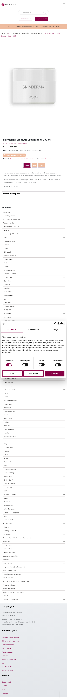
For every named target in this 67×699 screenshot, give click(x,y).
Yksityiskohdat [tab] (33, 330)
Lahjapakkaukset (9, 552)
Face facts (7, 303)
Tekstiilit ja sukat (9, 589)
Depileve (7, 288)
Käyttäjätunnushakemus (10, 637)
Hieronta (6, 527)
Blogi (4, 689)
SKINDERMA (8, 480)
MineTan (7, 415)
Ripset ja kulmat (9, 585)
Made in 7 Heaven (10, 400)
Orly (5, 444)
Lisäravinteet (7, 549)
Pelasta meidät (8, 223)
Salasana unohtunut (9, 659)
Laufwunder (8, 386)
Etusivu (4, 33)
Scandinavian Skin (10, 469)
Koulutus (5, 693)
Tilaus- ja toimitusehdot (10, 641)
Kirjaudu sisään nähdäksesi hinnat (15, 143)
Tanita (6, 498)
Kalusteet (6, 542)
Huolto (4, 686)
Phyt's (6, 455)
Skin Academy (9, 473)
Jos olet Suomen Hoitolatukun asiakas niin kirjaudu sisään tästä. (33, 27)
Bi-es (6, 248)
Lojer (6, 397)
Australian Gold (9, 241)
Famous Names (9, 306)
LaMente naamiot (10, 379)
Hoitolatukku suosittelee (11, 219)
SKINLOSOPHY (9, 484)
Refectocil (7, 462)
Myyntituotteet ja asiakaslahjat (14, 567)
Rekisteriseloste (7, 652)
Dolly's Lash (8, 292)
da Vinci (7, 284)
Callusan (7, 266)
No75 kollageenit (10, 436)
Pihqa (6, 458)
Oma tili (5, 656)
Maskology (8, 404)
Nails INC (7, 426)
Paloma (7, 451)
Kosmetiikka (7, 523)
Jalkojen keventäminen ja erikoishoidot (17, 538)
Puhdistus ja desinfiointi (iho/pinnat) (16, 581)
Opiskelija (6, 230)
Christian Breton (10, 274)
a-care (6, 237)
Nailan (6, 422)
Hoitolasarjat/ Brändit (10, 234)
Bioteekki (7, 252)
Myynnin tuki (7, 563)
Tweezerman (8, 505)
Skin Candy (8, 476)
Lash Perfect (8, 382)
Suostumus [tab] (12, 330)
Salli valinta (33, 373)
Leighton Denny (10, 389)
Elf (5, 299)
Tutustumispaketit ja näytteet (13, 592)
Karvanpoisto (7, 545)
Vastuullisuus (6, 648)
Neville (6, 433)
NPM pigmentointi (9, 570)
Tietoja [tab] (55, 330)
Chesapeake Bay (10, 270)
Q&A (3, 663)
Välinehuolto (7, 596)
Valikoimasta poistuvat (11, 227)
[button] (61, 45)
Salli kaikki (54, 373)
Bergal (6, 245)
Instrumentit (7, 534)
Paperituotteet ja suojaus (12, 574)
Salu (5, 466)
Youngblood (8, 520)
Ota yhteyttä (6, 682)
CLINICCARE (8, 277)
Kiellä (12, 373)
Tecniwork (7, 502)
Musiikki (6, 560)
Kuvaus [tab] (27, 165)
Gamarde (7, 317)
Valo (5, 516)
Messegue (7, 408)
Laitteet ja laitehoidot (10, 556)
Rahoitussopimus (8, 645)
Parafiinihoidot (8, 578)
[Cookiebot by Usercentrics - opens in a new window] (56, 323)
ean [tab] (34, 165)
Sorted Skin (8, 487)
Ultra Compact (9, 509)
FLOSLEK (7, 310)
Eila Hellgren (8, 295)
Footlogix (7, 313)
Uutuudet (6, 212)
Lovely (6, 393)
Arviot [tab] (42, 165)
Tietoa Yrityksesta (8, 670)
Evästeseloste (7, 667)
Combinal (7, 281)
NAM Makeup (9, 429)
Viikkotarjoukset (9, 216)
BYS (5, 263)
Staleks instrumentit (11, 494)
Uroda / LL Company (11, 513)
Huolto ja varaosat (9, 531)
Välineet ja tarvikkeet (10, 599)
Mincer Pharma (9, 411)
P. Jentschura (9, 447)
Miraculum (8, 418)
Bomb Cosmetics (10, 256)
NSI (5, 440)
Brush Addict (8, 259)
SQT (5, 491)
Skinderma (48, 159)
